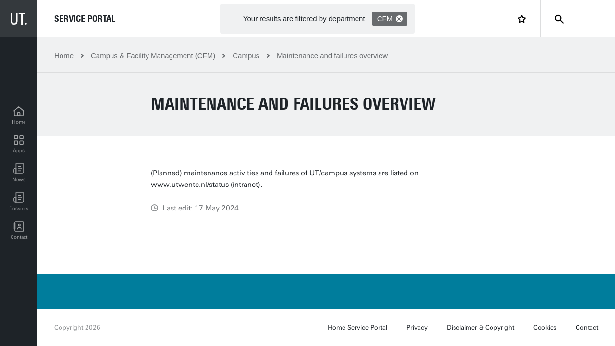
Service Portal (84, 18)
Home (64, 55)
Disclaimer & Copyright (480, 327)
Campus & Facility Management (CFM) (153, 55)
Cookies (544, 327)
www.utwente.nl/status (190, 184)
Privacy (417, 327)
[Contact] (19, 230)
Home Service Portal (357, 327)
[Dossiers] (19, 201)
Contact (587, 327)
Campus (246, 55)
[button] (19, 173)
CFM (390, 18)
